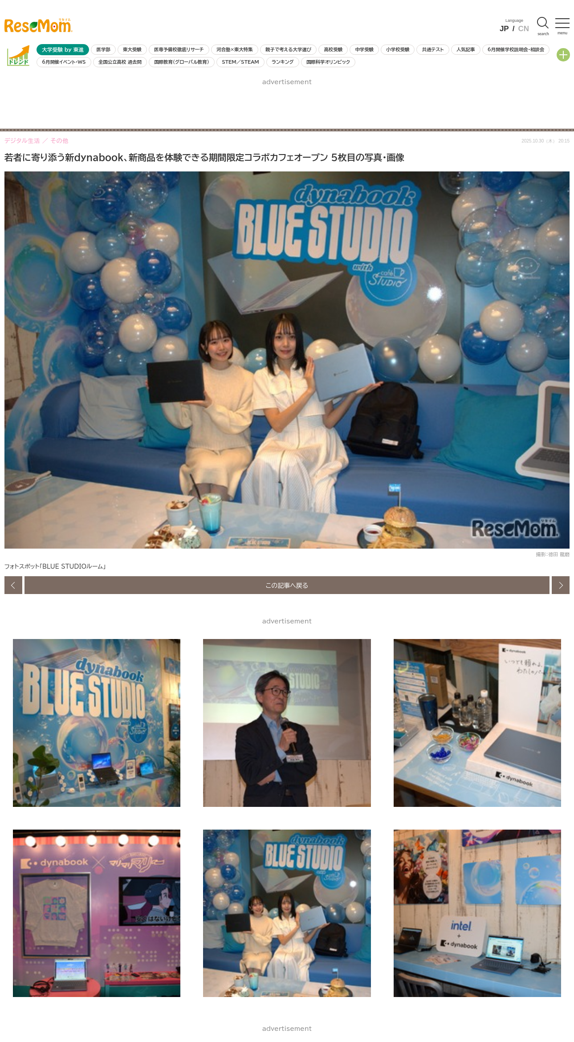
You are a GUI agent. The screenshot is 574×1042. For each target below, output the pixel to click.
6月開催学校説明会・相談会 (516, 49)
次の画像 (561, 585)
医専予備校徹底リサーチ (179, 49)
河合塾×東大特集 (234, 49)
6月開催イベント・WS (63, 62)
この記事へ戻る (287, 585)
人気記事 (465, 49)
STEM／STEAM (240, 62)
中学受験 (364, 49)
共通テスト (433, 49)
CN (523, 28)
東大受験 (132, 49)
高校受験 (333, 49)
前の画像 (13, 585)
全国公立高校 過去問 (120, 62)
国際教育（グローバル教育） (181, 62)
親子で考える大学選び (288, 49)
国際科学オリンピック (328, 62)
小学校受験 (397, 49)
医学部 (103, 49)
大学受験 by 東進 (63, 49)
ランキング (282, 62)
